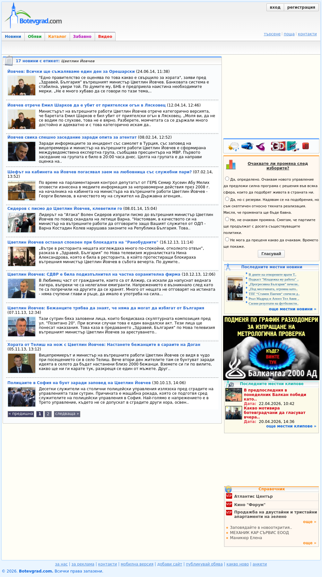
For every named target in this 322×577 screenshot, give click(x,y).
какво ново (237, 564)
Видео (105, 36)
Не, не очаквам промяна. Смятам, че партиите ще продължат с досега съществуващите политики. (269, 226)
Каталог (57, 36)
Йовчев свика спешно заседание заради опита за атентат (72, 137)
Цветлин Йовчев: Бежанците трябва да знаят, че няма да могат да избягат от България (105, 308)
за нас (61, 564)
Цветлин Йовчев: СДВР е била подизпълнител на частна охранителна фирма (94, 274)
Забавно (82, 36)
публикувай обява (204, 564)
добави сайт (169, 564)
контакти (307, 34)
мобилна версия (137, 564)
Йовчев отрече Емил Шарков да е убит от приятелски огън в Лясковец (86, 105)
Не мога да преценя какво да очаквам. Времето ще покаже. (270, 243)
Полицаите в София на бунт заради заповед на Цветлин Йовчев (79, 383)
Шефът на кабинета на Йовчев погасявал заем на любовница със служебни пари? (99, 172)
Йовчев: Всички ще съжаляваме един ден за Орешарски (71, 71)
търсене (272, 34)
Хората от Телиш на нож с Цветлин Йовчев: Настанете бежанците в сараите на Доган (103, 344)
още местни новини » (293, 309)
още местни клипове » (291, 426)
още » (310, 522)
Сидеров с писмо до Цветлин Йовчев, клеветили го (64, 208)
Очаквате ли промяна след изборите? (278, 165)
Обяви (34, 36)
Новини (13, 36)
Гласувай (271, 253)
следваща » (67, 413)
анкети (260, 564)
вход (275, 7)
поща (289, 34)
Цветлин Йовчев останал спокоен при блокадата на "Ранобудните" (83, 242)
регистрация (301, 7)
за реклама (83, 564)
